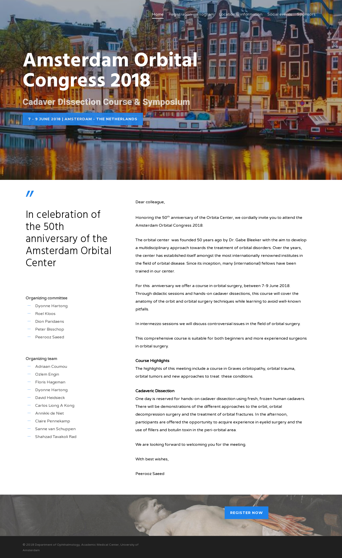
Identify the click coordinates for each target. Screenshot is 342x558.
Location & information (240, 14)
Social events (279, 14)
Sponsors (306, 14)
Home (158, 14)
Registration (180, 14)
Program (205, 14)
